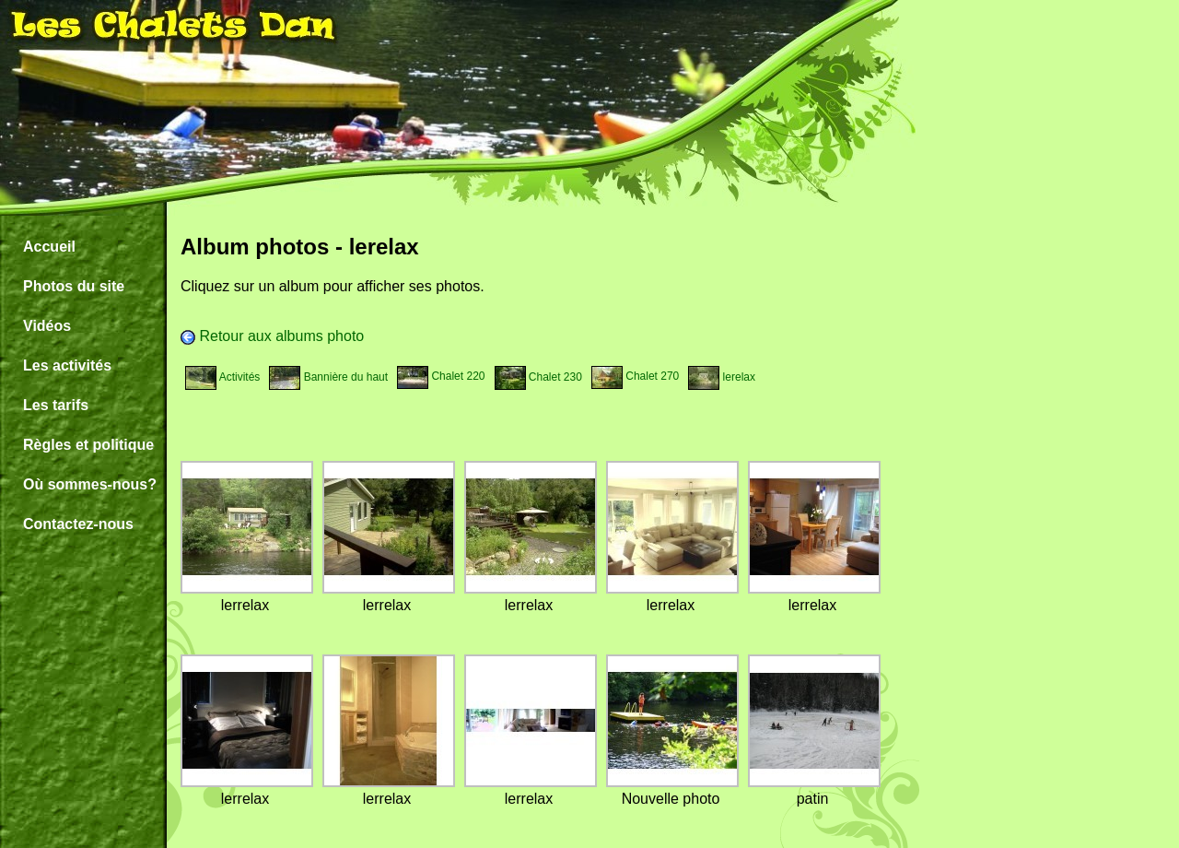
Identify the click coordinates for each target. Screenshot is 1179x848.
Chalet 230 (538, 377)
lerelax (721, 377)
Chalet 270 (635, 376)
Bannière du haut (328, 377)
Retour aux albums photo (272, 336)
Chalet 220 (440, 376)
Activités (222, 377)
